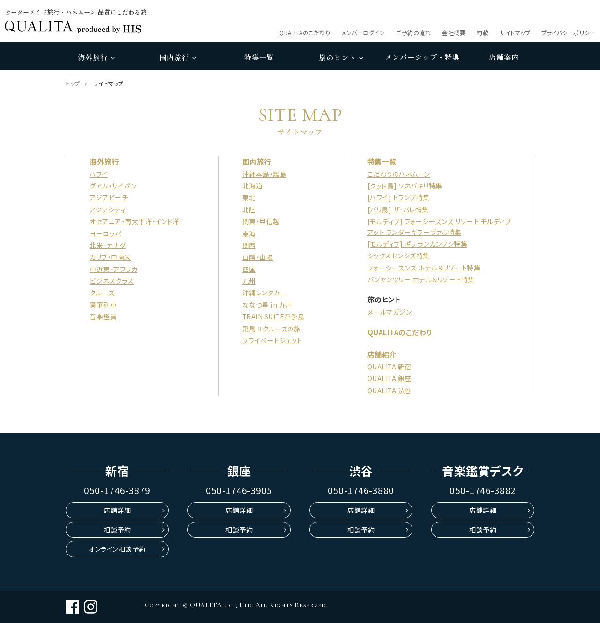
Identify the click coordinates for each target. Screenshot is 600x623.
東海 (248, 233)
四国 (248, 269)
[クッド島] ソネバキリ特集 (405, 185)
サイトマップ (515, 33)
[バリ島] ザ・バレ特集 (398, 209)
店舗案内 (504, 57)
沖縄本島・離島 (263, 174)
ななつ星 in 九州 (266, 304)
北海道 (251, 185)
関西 (248, 245)
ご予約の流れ (413, 33)
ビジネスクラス (112, 280)
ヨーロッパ (105, 233)
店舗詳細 (117, 510)
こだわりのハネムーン (399, 174)
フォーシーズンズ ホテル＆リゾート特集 (424, 267)
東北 (248, 197)
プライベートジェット (271, 340)
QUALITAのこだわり (304, 33)
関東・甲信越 (260, 221)
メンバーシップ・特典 (422, 57)
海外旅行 (96, 57)
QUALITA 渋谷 (390, 390)
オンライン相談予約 (117, 549)
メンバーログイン (363, 33)
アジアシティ (108, 209)
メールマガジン (390, 311)
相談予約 (117, 529)
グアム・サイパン (113, 185)
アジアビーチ (109, 197)
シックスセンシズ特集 (399, 255)
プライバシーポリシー (568, 33)
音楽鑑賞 (103, 316)
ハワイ (99, 174)
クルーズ (102, 292)
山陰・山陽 (256, 257)
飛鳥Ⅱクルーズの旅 (270, 328)
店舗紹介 (382, 354)
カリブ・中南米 (110, 257)
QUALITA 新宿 (390, 366)
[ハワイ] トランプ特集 (399, 197)
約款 (482, 33)
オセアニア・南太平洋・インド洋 (135, 221)
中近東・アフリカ (113, 269)
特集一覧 (259, 57)
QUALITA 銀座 (390, 378)
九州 (248, 280)
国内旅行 (177, 57)
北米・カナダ (108, 245)
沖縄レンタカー (263, 292)
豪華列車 (103, 304)
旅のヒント (341, 57)
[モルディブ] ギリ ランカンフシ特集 (418, 243)
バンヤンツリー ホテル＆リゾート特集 (421, 279)
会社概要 (453, 33)
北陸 (248, 209)
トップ (73, 83)
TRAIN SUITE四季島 (273, 316)
